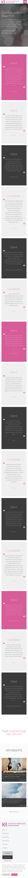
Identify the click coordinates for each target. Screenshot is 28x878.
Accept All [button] (14, 874)
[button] (25, 2)
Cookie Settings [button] (6, 874)
